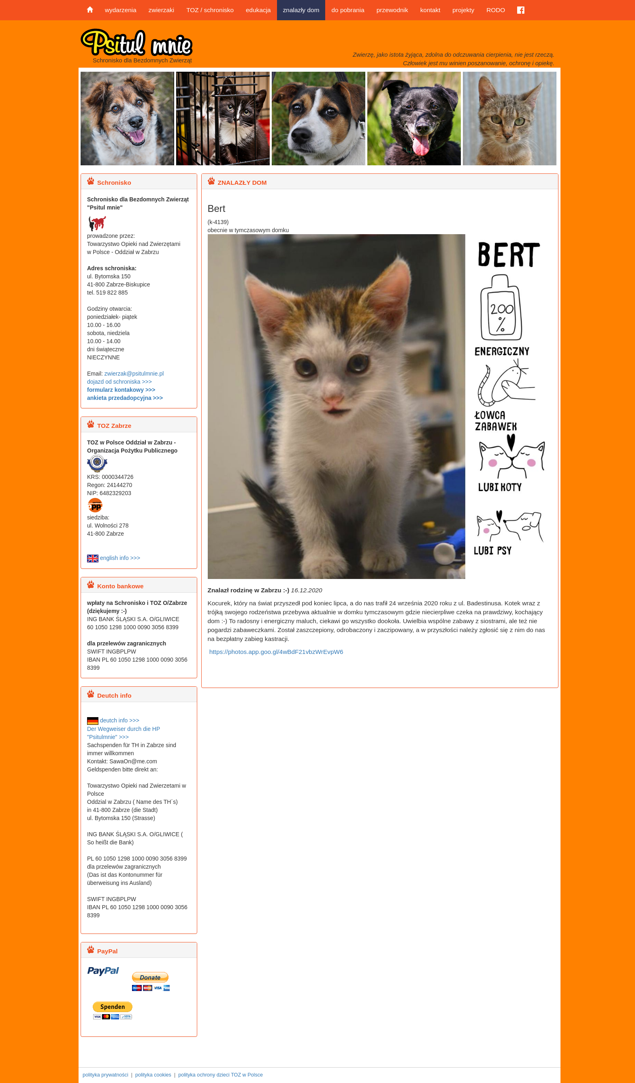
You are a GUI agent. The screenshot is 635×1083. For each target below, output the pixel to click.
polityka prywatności (105, 1075)
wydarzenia (120, 9)
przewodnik (392, 9)
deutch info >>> (113, 720)
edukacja (258, 9)
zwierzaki (161, 9)
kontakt (430, 9)
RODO (495, 9)
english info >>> (113, 558)
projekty (463, 9)
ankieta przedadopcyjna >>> (125, 398)
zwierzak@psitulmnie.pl (134, 373)
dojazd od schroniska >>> (119, 381)
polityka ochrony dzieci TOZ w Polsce (220, 1075)
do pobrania (347, 9)
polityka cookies (153, 1075)
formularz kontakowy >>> (121, 390)
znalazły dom (301, 9)
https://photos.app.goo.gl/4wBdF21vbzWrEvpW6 (275, 651)
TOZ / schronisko (210, 9)
